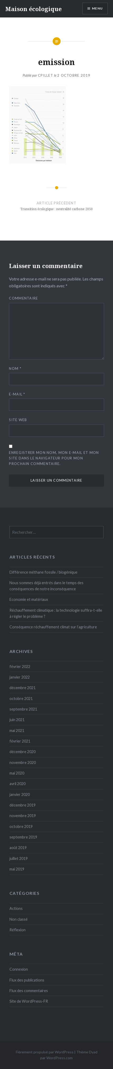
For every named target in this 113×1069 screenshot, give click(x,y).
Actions (16, 908)
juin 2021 (16, 719)
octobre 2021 (21, 698)
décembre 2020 (22, 751)
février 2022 (19, 666)
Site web (18, 420)
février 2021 (19, 741)
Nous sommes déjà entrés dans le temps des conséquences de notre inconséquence (46, 585)
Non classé (18, 919)
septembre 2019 (23, 837)
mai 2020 (16, 773)
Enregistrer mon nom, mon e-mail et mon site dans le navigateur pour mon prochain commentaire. (54, 458)
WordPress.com (59, 1058)
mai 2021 (16, 730)
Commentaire (23, 298)
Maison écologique (33, 9)
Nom (15, 368)
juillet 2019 (18, 858)
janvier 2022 (19, 677)
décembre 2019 (22, 805)
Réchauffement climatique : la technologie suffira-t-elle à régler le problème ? (55, 613)
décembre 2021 (22, 687)
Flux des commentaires (28, 990)
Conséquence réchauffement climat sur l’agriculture (53, 627)
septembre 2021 (23, 709)
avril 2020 (17, 783)
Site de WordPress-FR (28, 1001)
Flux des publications (26, 980)
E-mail (17, 394)
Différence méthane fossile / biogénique (43, 572)
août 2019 (18, 847)
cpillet (45, 75)
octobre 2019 (21, 826)
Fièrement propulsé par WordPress (44, 1052)
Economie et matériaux (28, 599)
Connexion (18, 969)
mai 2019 (16, 869)
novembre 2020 (22, 762)
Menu (97, 8)
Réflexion (17, 930)
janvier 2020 (19, 794)
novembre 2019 (22, 815)
